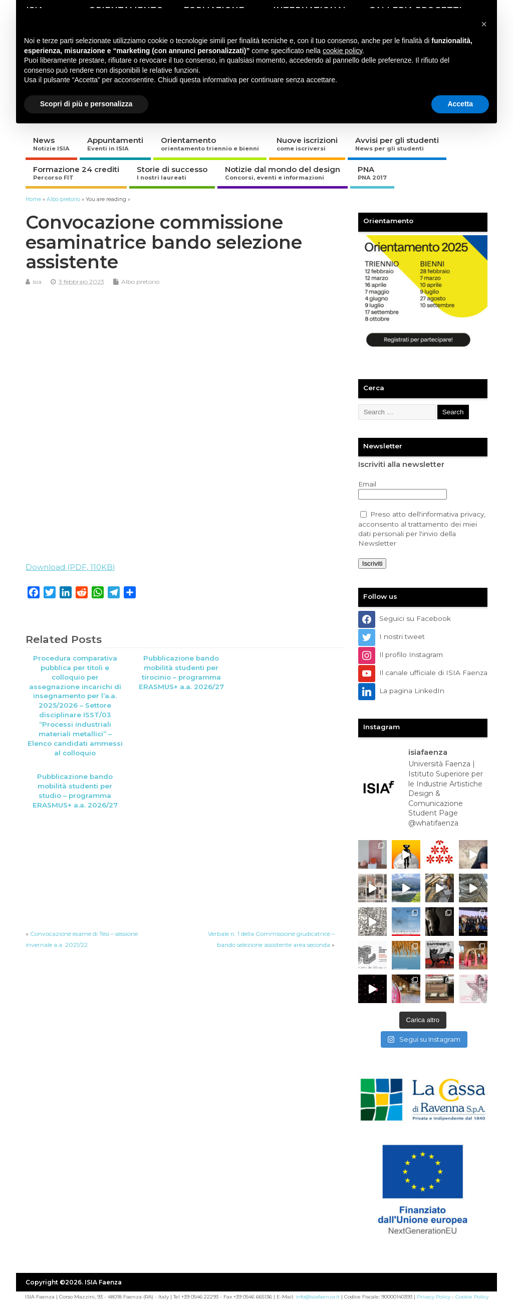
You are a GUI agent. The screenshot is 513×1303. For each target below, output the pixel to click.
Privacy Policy (433, 1296)
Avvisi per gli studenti (397, 143)
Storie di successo (172, 173)
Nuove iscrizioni (307, 143)
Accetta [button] (460, 104)
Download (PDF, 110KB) (70, 567)
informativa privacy (452, 514)
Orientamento (210, 143)
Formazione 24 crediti (76, 173)
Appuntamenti (115, 143)
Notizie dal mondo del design (282, 173)
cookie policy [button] (342, 51)
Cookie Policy (471, 1296)
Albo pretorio (140, 281)
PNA (372, 173)
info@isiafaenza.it (318, 1296)
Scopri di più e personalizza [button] (86, 104)
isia (37, 281)
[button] (484, 24)
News (51, 143)
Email (367, 484)
